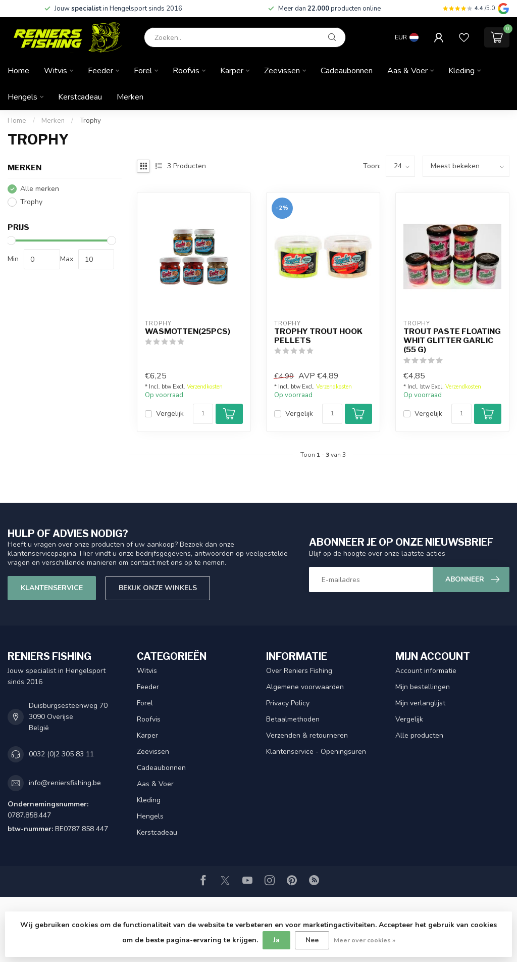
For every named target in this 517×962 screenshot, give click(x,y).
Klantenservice (52, 588)
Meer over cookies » (364, 940)
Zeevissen (282, 70)
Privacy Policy (287, 703)
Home (18, 70)
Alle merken (39, 189)
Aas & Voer (407, 70)
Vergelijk (170, 413)
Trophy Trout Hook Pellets (318, 336)
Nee (312, 940)
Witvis (55, 70)
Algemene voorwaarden (305, 687)
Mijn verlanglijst (420, 703)
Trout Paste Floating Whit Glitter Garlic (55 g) (452, 341)
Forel (143, 70)
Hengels (22, 97)
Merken (130, 97)
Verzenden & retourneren (307, 735)
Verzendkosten (205, 387)
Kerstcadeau (80, 97)
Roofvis (186, 70)
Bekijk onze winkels (158, 588)
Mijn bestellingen (422, 687)
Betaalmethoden (293, 719)
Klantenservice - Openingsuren (316, 751)
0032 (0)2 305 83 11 (61, 754)
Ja (276, 940)
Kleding (461, 70)
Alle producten (419, 735)
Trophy (90, 120)
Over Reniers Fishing (299, 671)
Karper (231, 70)
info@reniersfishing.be (65, 783)
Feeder (100, 70)
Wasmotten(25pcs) (187, 331)
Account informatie (425, 671)
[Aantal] (203, 414)
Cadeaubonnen (347, 70)
